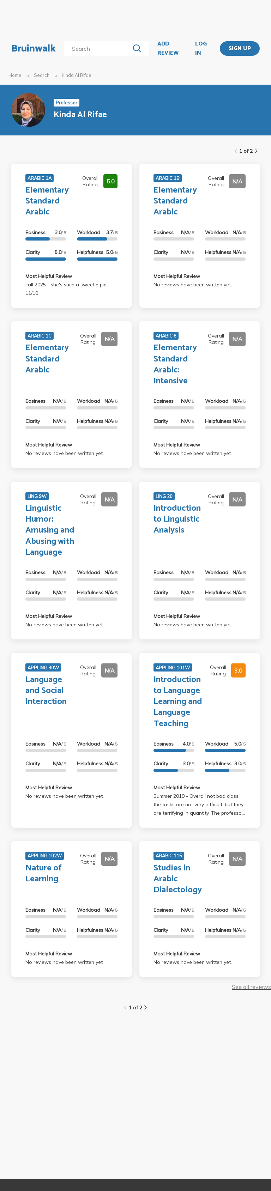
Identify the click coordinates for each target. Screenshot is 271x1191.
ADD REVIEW (168, 48)
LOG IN (201, 48)
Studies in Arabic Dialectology (177, 879)
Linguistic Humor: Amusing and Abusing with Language (49, 530)
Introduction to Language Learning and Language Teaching (177, 702)
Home (15, 75)
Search (41, 75)
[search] (98, 48)
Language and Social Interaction (46, 691)
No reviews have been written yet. (192, 284)
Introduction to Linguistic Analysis (177, 519)
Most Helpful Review (48, 276)
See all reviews (251, 986)
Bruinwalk (33, 48)
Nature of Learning (43, 873)
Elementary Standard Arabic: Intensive (175, 364)
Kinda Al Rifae (76, 75)
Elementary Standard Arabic (47, 201)
